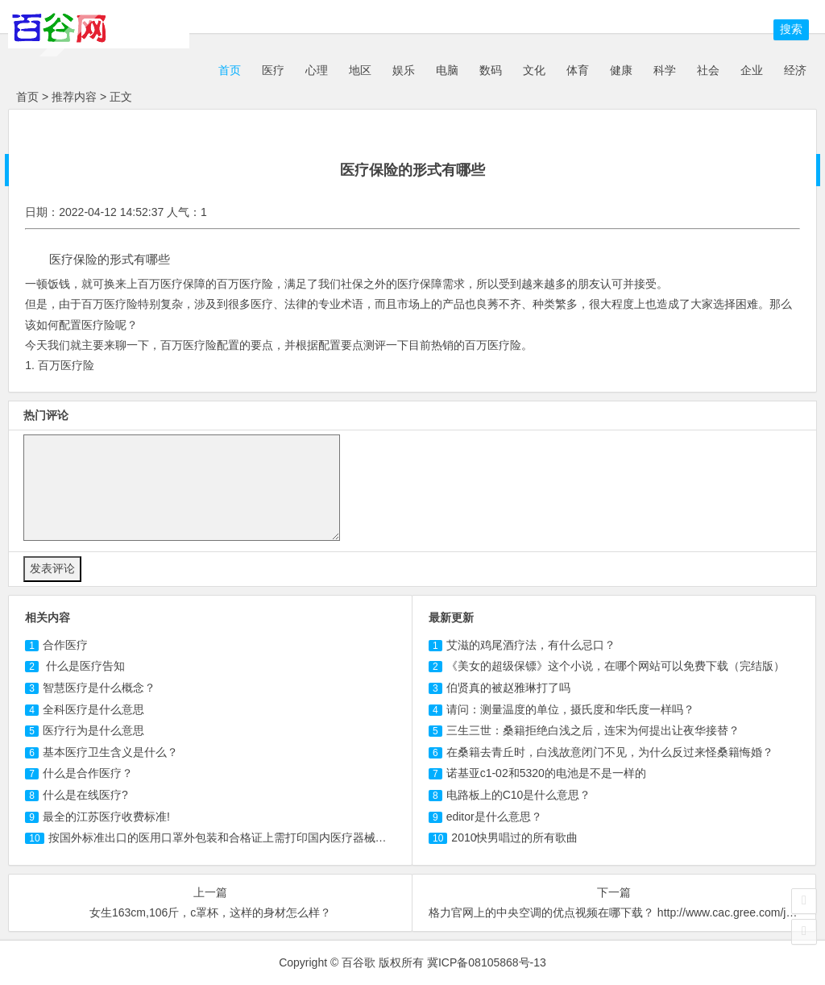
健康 (621, 70)
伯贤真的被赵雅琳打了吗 (508, 687)
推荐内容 (74, 96)
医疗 (273, 70)
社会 (708, 70)
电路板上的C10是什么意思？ (518, 794)
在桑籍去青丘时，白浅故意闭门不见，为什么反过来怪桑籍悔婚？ (609, 752)
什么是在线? (85, 794)
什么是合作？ (88, 773)
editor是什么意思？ (494, 816)
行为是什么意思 (93, 730)
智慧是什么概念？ (99, 687)
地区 (360, 70)
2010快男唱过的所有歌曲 (514, 837)
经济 (795, 70)
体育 (577, 70)
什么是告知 (84, 665)
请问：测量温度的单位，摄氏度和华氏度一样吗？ (570, 709)
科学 (664, 70)
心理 (316, 70)
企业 (751, 70)
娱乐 (403, 70)
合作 (65, 644)
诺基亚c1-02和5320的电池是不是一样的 (546, 773)
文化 (534, 70)
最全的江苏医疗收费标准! (106, 816)
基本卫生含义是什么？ (110, 752)
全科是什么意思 (93, 709)
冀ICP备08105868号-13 (486, 962)
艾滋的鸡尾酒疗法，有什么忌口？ (531, 644)
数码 (490, 70)
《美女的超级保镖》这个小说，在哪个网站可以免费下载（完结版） (615, 665)
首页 (228, 70)
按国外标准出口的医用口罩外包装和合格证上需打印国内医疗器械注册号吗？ (240, 837)
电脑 (447, 70)
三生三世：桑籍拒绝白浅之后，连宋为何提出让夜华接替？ (593, 730)
